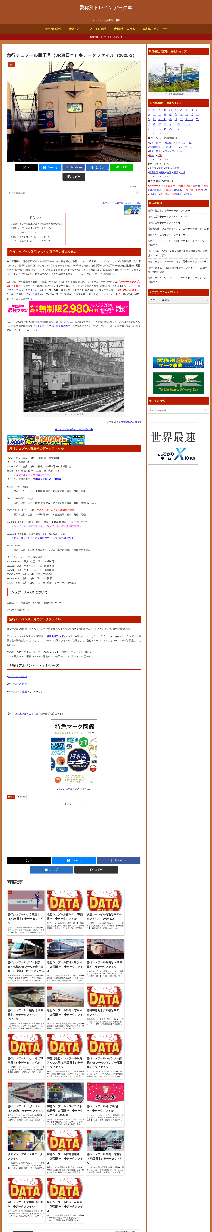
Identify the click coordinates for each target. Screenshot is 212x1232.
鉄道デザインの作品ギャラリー (166, 1185)
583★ (22, 787)
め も (168, 124)
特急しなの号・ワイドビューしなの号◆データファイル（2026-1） (177, 280)
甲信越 (175, 168)
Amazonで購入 (67, 779)
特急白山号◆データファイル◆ (164, 222)
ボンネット (170, 147)
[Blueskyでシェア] (40, 167)
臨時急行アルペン (56, 626)
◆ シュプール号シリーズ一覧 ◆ (74, 419)
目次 (32, 208)
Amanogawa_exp (130, 412)
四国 (176, 172)
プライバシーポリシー (195, 1221)
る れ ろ (165, 129)
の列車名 (173, 189)
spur (11, 787)
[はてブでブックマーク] (85, 167)
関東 (167, 168)
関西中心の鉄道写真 (160, 1189)
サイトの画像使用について (128, 1221)
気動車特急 (155, 147)
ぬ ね (162, 119)
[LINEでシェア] (108, 167)
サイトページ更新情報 (90, 1156)
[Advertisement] (40, 820)
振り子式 (180, 142)
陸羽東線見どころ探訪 (26, 703)
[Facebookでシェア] (62, 167)
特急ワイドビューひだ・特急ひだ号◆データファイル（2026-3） (176, 243)
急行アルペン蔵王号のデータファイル (31, 227)
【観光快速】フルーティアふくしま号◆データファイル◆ (178, 228)
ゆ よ (187, 124)
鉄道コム (155, 1172)
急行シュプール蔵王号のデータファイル (32, 218)
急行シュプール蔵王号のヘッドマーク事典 (122, 194)
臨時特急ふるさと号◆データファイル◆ (169, 210)
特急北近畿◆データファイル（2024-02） (170, 216)
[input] (74, 183)
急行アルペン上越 (17, 666)
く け (189, 109)
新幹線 (168, 142)
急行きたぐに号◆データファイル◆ (166, 234)
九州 (182, 172)
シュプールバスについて (27, 223)
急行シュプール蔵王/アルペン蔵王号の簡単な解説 (37, 214)
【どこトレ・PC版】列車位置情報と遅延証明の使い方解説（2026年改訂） (177, 253)
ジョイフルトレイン (175, 151)
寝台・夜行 (155, 142)
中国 (169, 172)
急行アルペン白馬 (17, 674)
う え (162, 109)
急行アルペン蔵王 (17, 681)
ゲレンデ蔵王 (33, 284)
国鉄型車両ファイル (160, 1177)
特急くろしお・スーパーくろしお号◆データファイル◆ (177, 261)
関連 (189, 185)
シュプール (186, 147)
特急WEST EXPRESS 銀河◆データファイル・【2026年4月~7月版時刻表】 (178, 269)
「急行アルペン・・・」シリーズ (33, 231)
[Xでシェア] (17, 167)
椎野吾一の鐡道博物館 (162, 1181)
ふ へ (189, 119)
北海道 (152, 168)
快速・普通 (155, 151)
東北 (160, 168)
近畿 (162, 172)
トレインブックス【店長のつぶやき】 (170, 1168)
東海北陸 (153, 172)
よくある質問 (153, 1221)
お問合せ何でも (172, 1221)
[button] (130, 167)
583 (191, 142)
